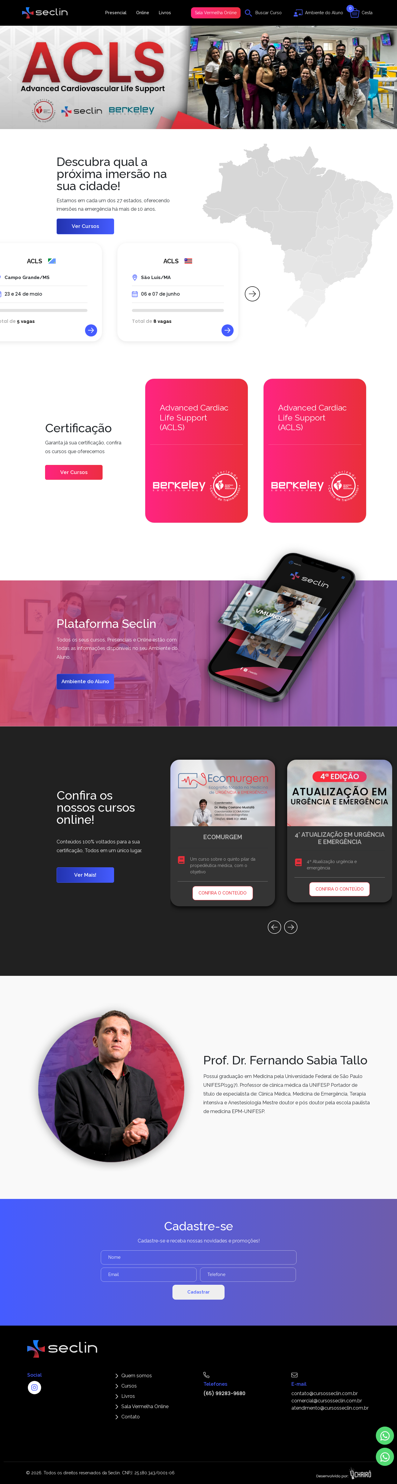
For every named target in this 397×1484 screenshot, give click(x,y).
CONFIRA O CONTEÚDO (222, 893)
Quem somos (136, 1375)
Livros (165, 12)
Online (142, 12)
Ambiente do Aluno (85, 681)
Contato (130, 1417)
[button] (198, 77)
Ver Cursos (85, 226)
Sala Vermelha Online (216, 12)
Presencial (115, 12)
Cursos (129, 1386)
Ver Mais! (85, 875)
